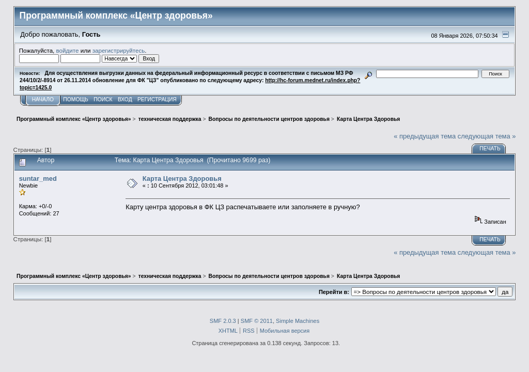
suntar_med (38, 178)
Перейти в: (334, 292)
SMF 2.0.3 (223, 321)
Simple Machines (297, 321)
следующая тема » (487, 136)
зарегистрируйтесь (118, 50)
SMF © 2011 (257, 321)
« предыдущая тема (425, 136)
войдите (67, 50)
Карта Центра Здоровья (182, 178)
